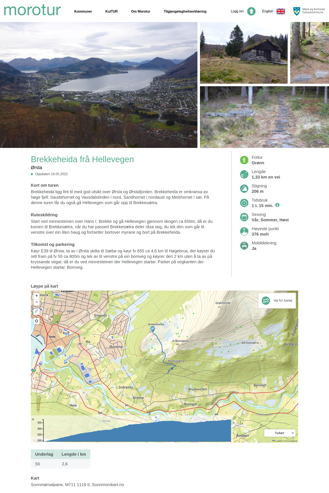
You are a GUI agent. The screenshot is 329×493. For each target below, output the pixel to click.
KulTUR (111, 11)
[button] (152, 329)
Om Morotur (140, 11)
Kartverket (292, 441)
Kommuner (83, 11)
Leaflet (277, 441)
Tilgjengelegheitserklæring (185, 11)
